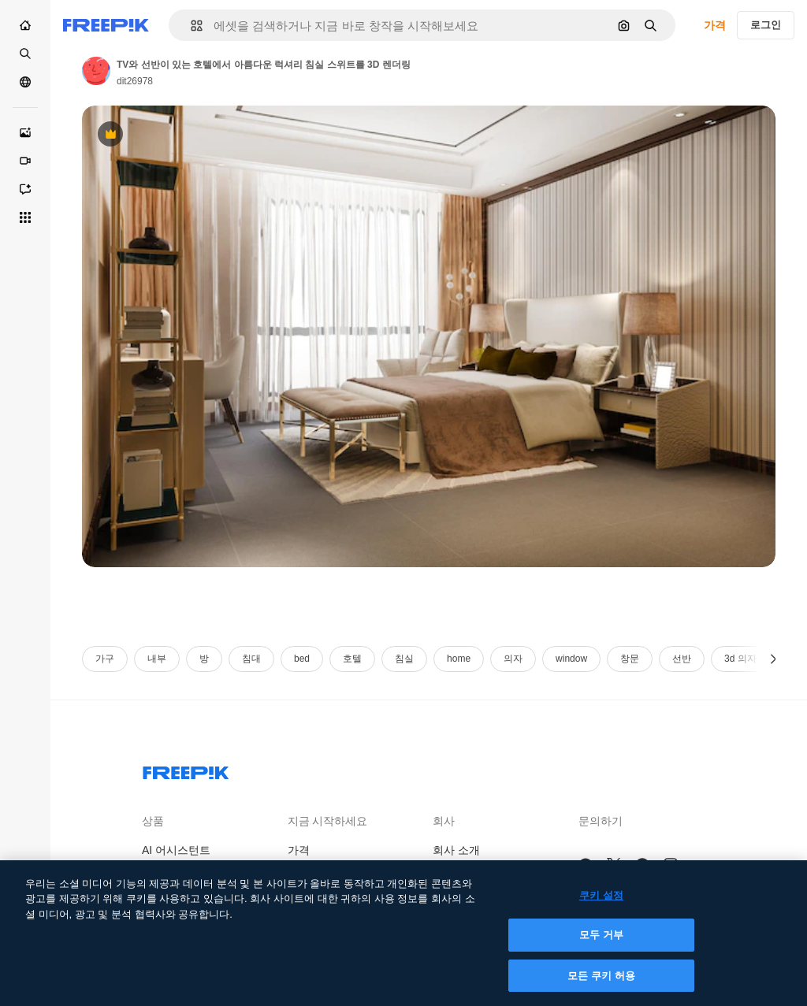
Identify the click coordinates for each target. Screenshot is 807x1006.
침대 (251, 658)
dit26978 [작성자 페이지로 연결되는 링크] (135, 81)
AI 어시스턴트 (176, 850)
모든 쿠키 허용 (601, 987)
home (458, 658)
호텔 (352, 658)
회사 (444, 821)
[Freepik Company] (186, 769)
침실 (404, 658)
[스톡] (25, 53)
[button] (190, 26)
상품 (153, 821)
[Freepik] (106, 25)
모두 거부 (601, 946)
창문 (629, 658)
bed (302, 658)
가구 (104, 658)
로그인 (765, 25)
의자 (513, 658)
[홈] (25, 25)
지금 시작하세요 (328, 821)
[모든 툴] (25, 217)
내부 (156, 658)
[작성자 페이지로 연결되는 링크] (96, 71)
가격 (715, 25)
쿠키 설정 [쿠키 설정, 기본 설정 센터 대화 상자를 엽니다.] (601, 906)
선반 (681, 658)
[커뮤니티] (25, 82)
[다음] (773, 659)
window (571, 658)
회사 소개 (456, 850)
